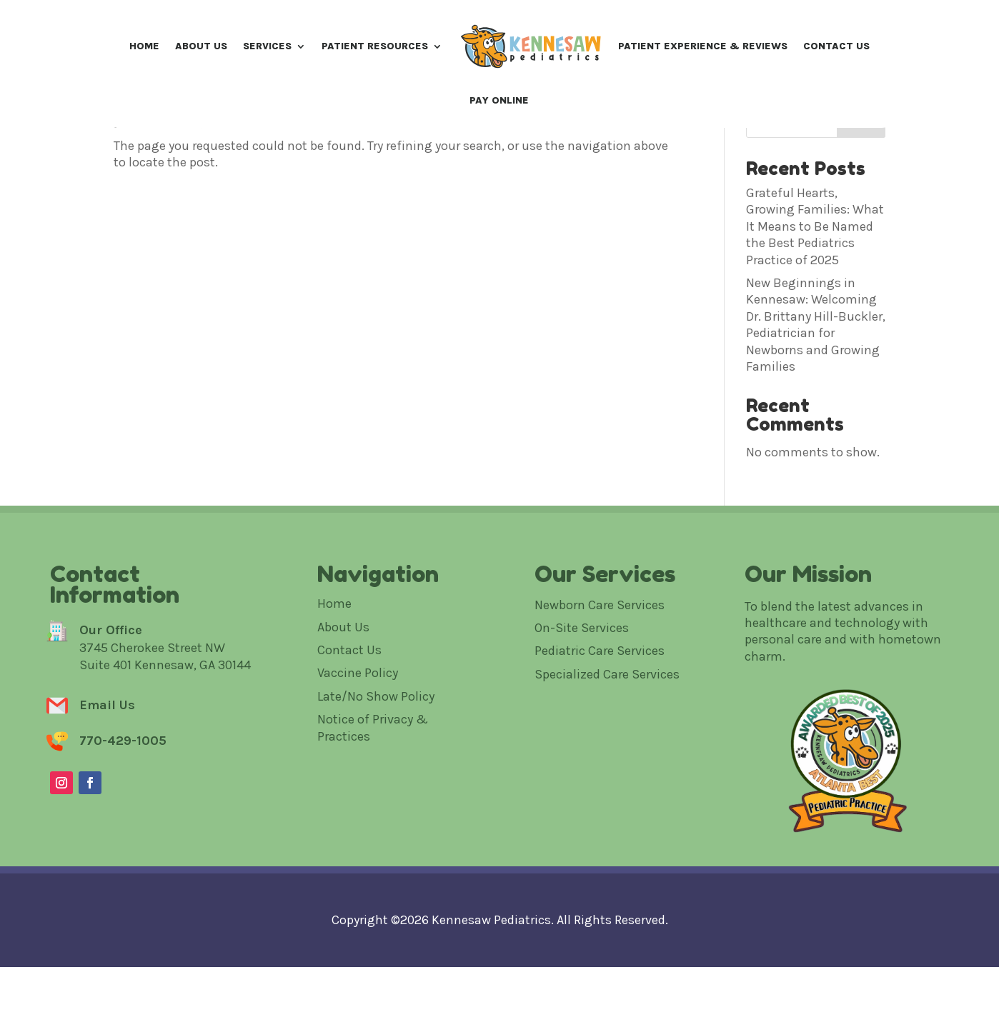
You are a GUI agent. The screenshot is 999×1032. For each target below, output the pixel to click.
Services (267, 46)
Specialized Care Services (607, 775)
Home (144, 46)
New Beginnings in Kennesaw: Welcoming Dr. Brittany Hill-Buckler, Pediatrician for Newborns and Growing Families (815, 426)
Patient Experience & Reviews (702, 46)
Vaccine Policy (357, 774)
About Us (201, 46)
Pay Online (499, 100)
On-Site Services (582, 729)
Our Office (110, 730)
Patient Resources (375, 46)
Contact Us (836, 46)
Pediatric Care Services (600, 752)
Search (861, 225)
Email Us (107, 806)
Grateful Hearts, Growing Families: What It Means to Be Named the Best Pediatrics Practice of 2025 (815, 327)
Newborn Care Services (600, 705)
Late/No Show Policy (375, 798)
